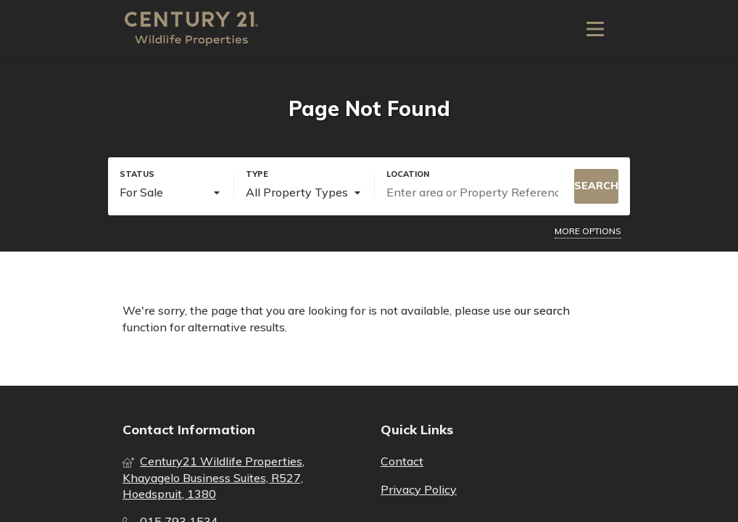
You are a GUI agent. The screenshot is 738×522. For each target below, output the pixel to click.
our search (542, 310)
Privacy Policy (419, 489)
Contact (402, 461)
